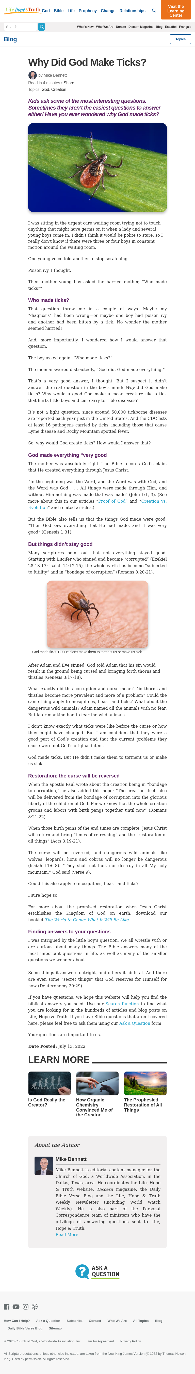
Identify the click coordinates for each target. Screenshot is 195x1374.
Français (185, 27)
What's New (85, 27)
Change (108, 11)
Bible (58, 11)
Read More (67, 1234)
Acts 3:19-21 (65, 841)
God (46, 11)
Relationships (132, 11)
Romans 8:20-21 (134, 572)
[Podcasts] (35, 1307)
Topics (180, 39)
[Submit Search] (41, 27)
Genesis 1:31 (56, 532)
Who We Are (104, 27)
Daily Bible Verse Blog (25, 1328)
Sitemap (55, 1328)
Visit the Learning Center (176, 10)
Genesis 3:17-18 (62, 677)
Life (71, 11)
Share (68, 83)
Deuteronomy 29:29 (60, 985)
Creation (58, 89)
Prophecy (88, 11)
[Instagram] (26, 1307)
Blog (159, 27)
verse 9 (80, 872)
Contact (95, 1321)
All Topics (141, 1321)
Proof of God (111, 501)
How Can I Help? (17, 1321)
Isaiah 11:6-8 (43, 865)
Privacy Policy (130, 1341)
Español (170, 27)
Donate (121, 27)
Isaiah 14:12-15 (65, 565)
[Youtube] (17, 1307)
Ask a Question (134, 1023)
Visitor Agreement (101, 1341)
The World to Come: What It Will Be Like (86, 919)
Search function (122, 1003)
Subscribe (75, 1321)
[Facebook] (7, 1307)
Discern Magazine (140, 27)
